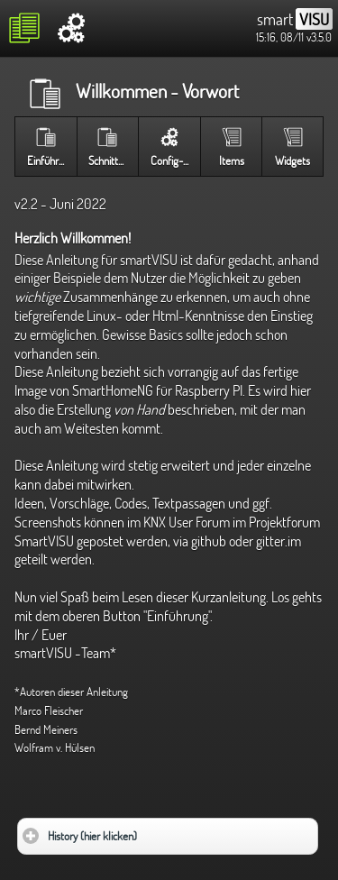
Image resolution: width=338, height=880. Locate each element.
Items (231, 160)
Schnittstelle (113, 160)
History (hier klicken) (145, 831)
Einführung (51, 160)
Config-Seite (175, 160)
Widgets (292, 160)
